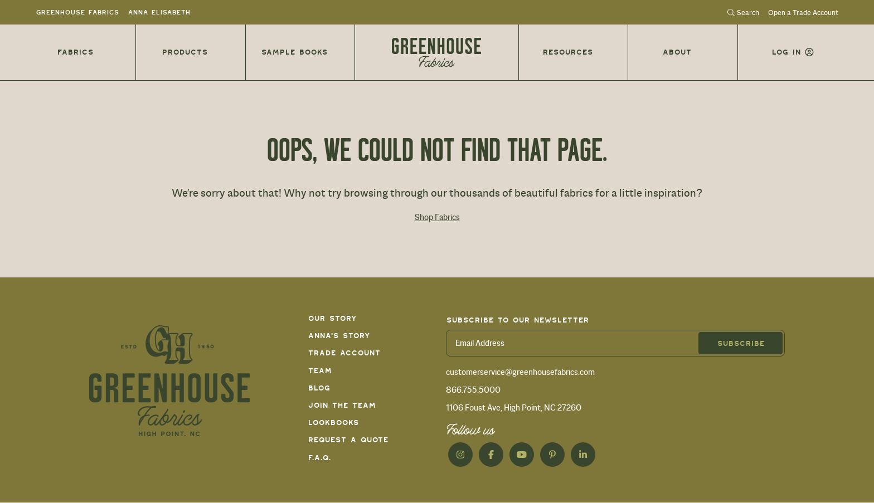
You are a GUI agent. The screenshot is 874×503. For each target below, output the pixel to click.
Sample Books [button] (294, 52)
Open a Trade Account (803, 13)
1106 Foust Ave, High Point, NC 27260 (513, 407)
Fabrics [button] (75, 52)
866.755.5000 (473, 389)
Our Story (332, 318)
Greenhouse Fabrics (77, 12)
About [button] (676, 52)
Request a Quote (348, 440)
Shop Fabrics (437, 217)
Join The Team (342, 405)
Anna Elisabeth (159, 12)
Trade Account (344, 353)
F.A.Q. (319, 457)
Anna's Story (339, 335)
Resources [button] (567, 52)
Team (320, 370)
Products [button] (184, 52)
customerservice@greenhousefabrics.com (520, 372)
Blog (319, 388)
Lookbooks (333, 422)
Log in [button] (785, 52)
